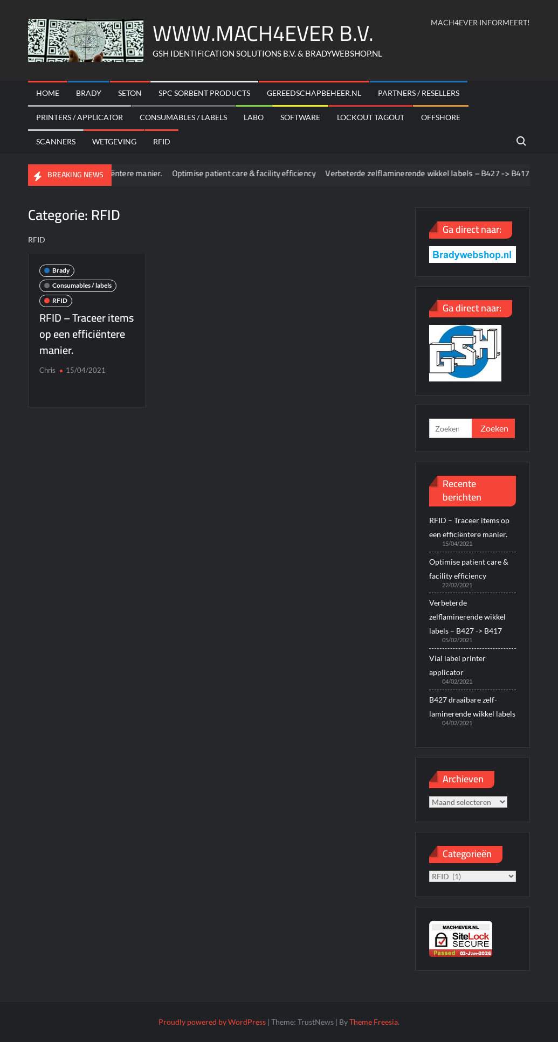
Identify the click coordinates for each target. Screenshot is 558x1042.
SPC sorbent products (204, 93)
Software (300, 117)
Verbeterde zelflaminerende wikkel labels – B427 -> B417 (434, 173)
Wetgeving (114, 141)
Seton (130, 93)
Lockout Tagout (370, 117)
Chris (47, 370)
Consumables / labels (183, 117)
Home (47, 93)
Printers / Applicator (79, 117)
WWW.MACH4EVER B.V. (263, 33)
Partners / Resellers (418, 93)
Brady (88, 93)
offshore (440, 117)
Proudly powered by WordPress (212, 1021)
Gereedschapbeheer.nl (314, 93)
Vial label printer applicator (457, 665)
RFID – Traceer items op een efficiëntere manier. (86, 334)
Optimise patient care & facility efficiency (251, 173)
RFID (161, 141)
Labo (254, 117)
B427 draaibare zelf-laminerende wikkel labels (472, 706)
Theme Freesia (373, 1021)
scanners (55, 141)
